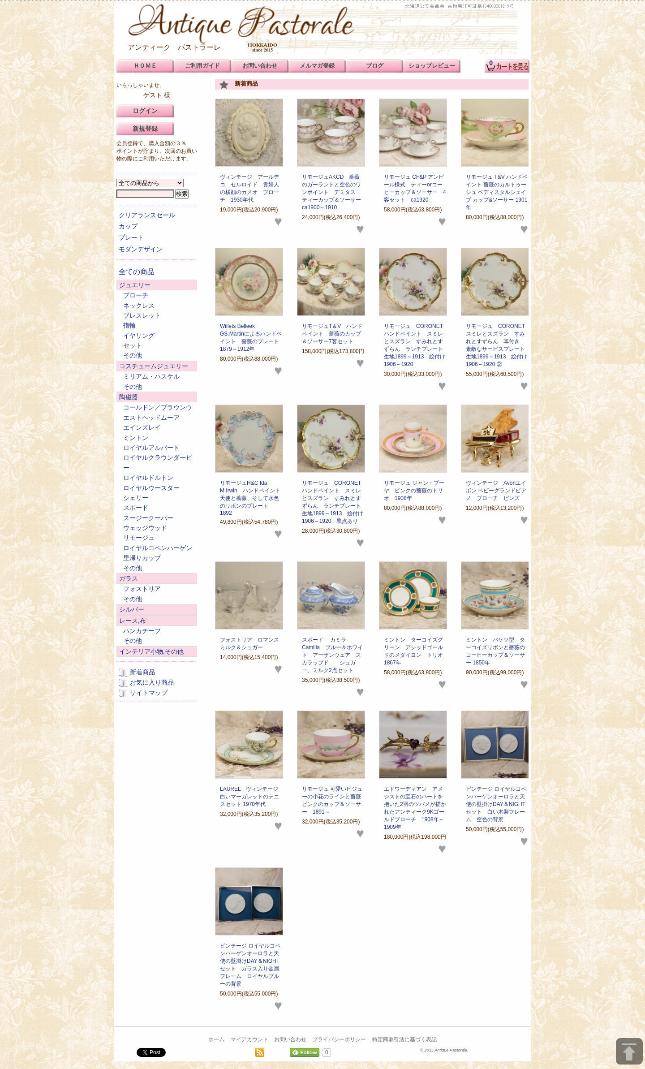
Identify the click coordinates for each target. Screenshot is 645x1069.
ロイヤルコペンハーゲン (157, 548)
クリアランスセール (147, 215)
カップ (128, 226)
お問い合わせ (290, 1039)
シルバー (131, 609)
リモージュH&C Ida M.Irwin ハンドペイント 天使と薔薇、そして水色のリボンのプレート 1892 (250, 498)
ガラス (128, 578)
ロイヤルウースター (151, 487)
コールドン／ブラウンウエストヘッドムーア (157, 412)
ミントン (135, 437)
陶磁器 (128, 397)
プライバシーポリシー (339, 1039)
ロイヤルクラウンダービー (157, 462)
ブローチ (135, 295)
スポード (135, 507)
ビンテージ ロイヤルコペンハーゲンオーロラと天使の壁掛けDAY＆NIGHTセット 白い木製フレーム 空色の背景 (496, 804)
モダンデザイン (141, 249)
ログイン (145, 110)
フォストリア (142, 588)
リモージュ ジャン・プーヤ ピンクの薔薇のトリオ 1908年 (414, 490)
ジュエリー (134, 285)
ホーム (216, 1039)
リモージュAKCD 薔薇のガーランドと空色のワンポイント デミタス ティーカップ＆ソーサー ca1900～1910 (337, 192)
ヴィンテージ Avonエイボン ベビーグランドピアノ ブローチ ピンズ (496, 490)
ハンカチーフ (142, 630)
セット (132, 345)
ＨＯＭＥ (145, 65)
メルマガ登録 (317, 65)
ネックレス (139, 305)
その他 (132, 355)
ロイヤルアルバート (151, 447)
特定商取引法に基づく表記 (404, 1039)
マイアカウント (249, 1039)
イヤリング (139, 335)
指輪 (129, 325)
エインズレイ (142, 427)
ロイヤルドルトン (148, 477)
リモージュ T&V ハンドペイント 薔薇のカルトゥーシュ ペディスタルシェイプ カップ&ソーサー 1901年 (497, 192)
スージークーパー (148, 518)
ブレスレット (142, 315)
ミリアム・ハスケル (151, 376)
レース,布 (132, 620)
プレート (131, 237)
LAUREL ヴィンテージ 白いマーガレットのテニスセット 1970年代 (249, 796)
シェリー (135, 497)
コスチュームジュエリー (153, 366)
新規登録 (145, 128)
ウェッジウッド (145, 527)
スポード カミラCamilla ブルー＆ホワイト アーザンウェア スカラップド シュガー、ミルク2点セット (332, 655)
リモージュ (139, 537)
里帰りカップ (142, 557)
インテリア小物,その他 (151, 651)
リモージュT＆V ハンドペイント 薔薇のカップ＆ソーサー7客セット (332, 334)
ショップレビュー (431, 65)
